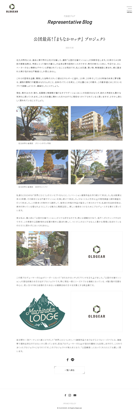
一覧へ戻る (69, 370)
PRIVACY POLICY (69, 403)
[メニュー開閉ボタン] (129, 10)
